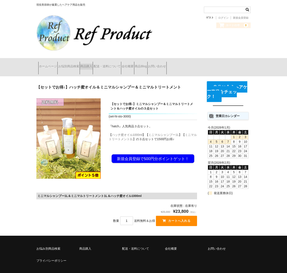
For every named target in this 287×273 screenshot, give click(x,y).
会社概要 (160, 62)
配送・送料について (131, 62)
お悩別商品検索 (78, 62)
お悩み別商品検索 (48, 239)
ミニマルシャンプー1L (163, 125)
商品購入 (103, 62)
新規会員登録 (240, 17)
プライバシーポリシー (51, 251)
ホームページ (50, 62)
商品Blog (181, 62)
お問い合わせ (205, 62)
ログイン (223, 17)
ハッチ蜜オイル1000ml (127, 125)
